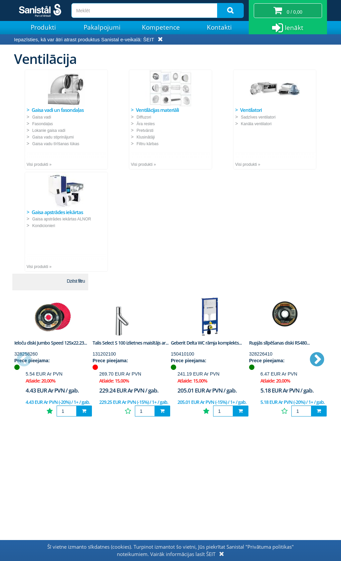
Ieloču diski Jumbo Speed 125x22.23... (50, 343)
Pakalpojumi (102, 27)
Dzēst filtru (76, 281)
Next (317, 360)
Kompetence (161, 27)
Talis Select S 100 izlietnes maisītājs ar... (131, 343)
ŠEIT (148, 39)
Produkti (43, 27)
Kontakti (219, 27)
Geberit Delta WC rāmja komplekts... (206, 343)
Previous (24, 360)
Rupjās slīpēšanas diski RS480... (279, 343)
